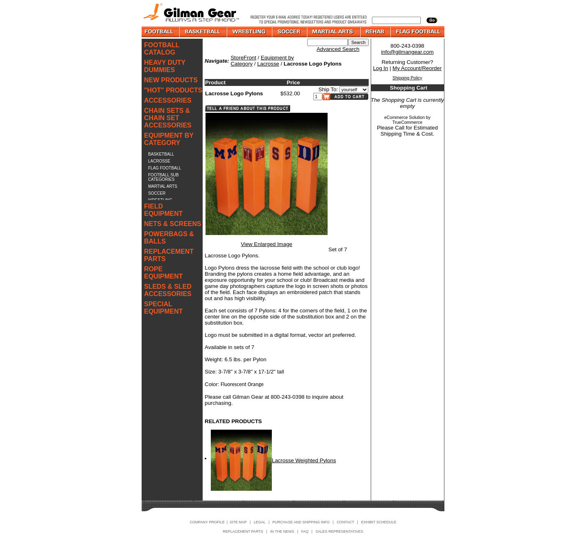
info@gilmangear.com (407, 52)
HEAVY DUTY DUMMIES (164, 66)
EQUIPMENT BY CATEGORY (169, 139)
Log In (380, 68)
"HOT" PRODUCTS (173, 90)
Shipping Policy (407, 77)
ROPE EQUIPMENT (163, 273)
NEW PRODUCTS (171, 80)
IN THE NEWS (282, 531)
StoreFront (243, 58)
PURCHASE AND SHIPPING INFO (301, 522)
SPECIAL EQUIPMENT (163, 308)
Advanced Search (338, 49)
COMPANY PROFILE (207, 522)
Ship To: (328, 89)
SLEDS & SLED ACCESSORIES (167, 290)
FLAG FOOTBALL (164, 168)
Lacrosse (268, 64)
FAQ (304, 531)
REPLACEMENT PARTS (169, 255)
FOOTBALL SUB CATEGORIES (163, 177)
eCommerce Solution (404, 117)
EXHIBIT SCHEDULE (378, 522)
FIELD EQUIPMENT (163, 210)
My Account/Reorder (417, 68)
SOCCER (157, 193)
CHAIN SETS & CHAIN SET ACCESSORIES (167, 118)
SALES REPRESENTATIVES (339, 531)
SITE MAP (238, 522)
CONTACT (345, 522)
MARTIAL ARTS (162, 186)
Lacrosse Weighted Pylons (304, 460)
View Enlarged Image (266, 244)
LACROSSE (159, 161)
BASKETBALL (161, 154)
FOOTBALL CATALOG (161, 49)
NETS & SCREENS (172, 223)
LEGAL (259, 522)
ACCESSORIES (167, 100)
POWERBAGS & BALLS (169, 238)
